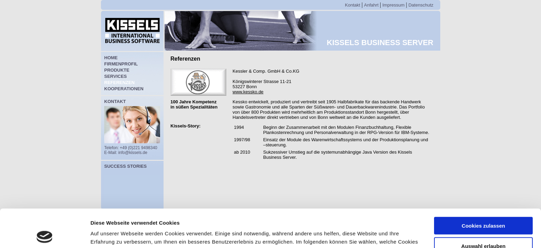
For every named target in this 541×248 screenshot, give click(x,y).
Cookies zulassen (483, 187)
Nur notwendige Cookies (483, 228)
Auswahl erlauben (483, 208)
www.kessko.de (248, 91)
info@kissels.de (132, 152)
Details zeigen (367, 234)
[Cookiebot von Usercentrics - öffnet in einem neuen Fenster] (44, 234)
